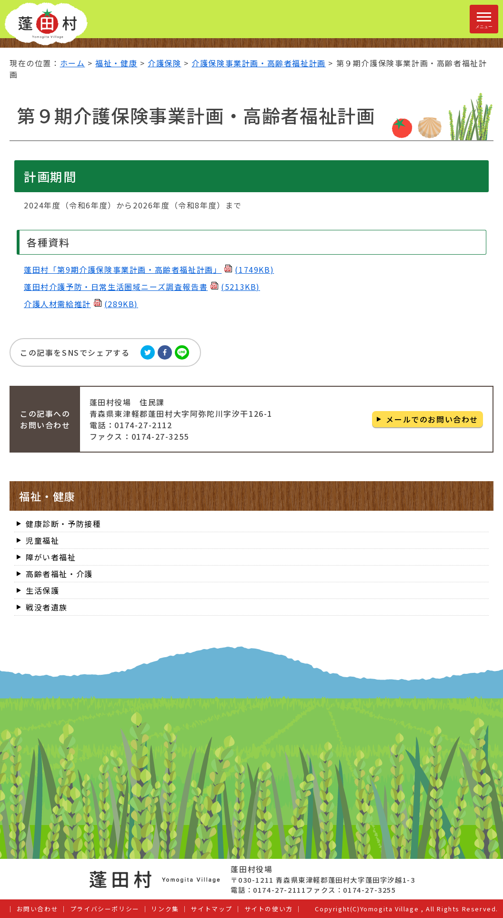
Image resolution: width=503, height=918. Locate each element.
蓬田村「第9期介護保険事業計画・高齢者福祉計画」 (149, 269)
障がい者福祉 (51, 557)
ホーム (72, 63)
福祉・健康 (116, 63)
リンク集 (165, 908)
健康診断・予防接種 (63, 523)
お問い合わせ (38, 908)
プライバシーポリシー (105, 908)
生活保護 (42, 590)
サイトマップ (211, 908)
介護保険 (164, 63)
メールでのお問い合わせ (432, 419)
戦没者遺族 (47, 607)
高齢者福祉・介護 (59, 573)
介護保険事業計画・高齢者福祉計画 (258, 63)
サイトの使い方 (268, 908)
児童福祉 (42, 540)
